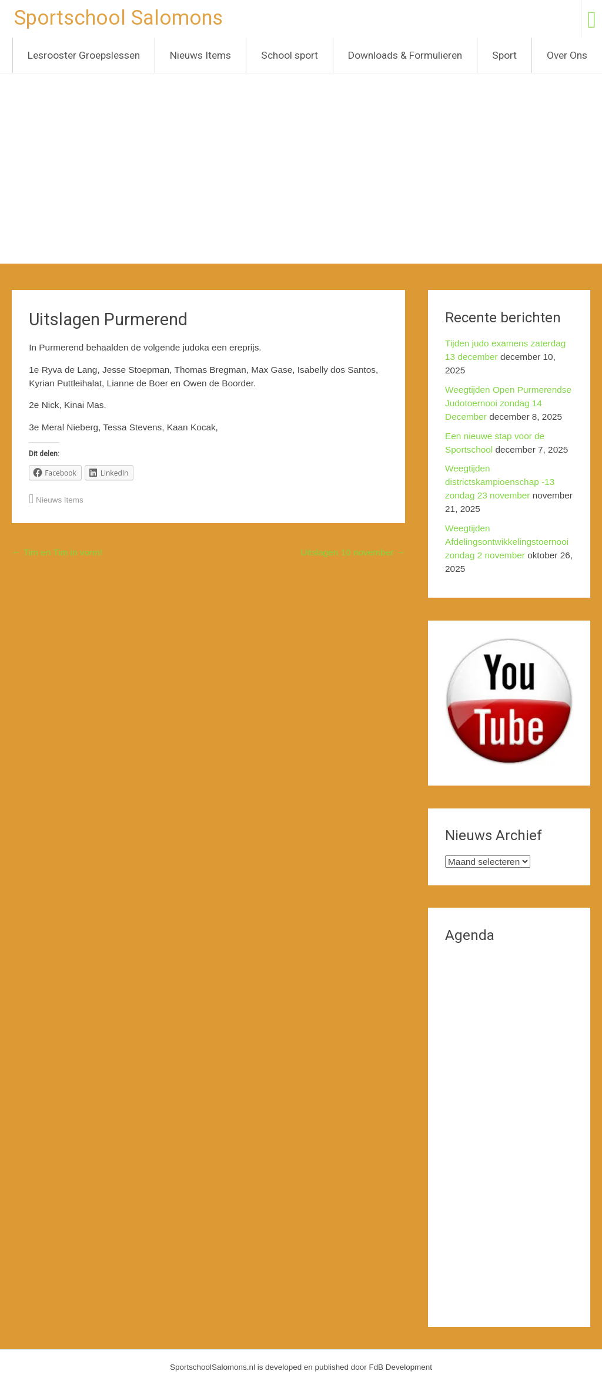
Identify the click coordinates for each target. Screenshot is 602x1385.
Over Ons (567, 55)
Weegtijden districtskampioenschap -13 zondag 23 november (499, 481)
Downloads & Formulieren (405, 55)
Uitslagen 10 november (352, 552)
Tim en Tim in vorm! (57, 552)
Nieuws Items (200, 55)
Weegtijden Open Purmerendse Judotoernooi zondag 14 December (508, 403)
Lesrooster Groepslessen (84, 55)
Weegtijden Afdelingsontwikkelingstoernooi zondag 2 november (506, 541)
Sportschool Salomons (118, 17)
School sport (289, 55)
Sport (504, 55)
